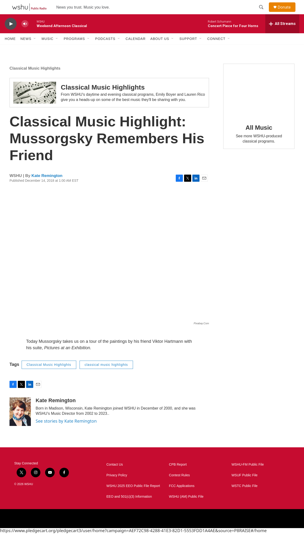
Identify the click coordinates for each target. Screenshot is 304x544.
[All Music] (258, 101)
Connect (216, 49)
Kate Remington (47, 186)
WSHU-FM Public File (248, 475)
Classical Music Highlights (35, 79)
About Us (159, 49)
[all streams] (282, 34)
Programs (74, 49)
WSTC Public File (245, 496)
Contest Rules (179, 486)
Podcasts (105, 49)
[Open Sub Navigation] (35, 49)
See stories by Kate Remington (66, 431)
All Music (259, 138)
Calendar (136, 49)
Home (10, 49)
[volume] (25, 34)
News (25, 49)
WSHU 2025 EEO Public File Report (133, 496)
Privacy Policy (116, 486)
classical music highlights (106, 375)
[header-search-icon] (263, 12)
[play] (10, 34)
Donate (287, 12)
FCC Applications (181, 496)
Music (47, 49)
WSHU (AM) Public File (186, 507)
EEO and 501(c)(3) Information (129, 507)
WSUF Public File (245, 486)
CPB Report (178, 475)
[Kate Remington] (20, 422)
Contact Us (114, 475)
